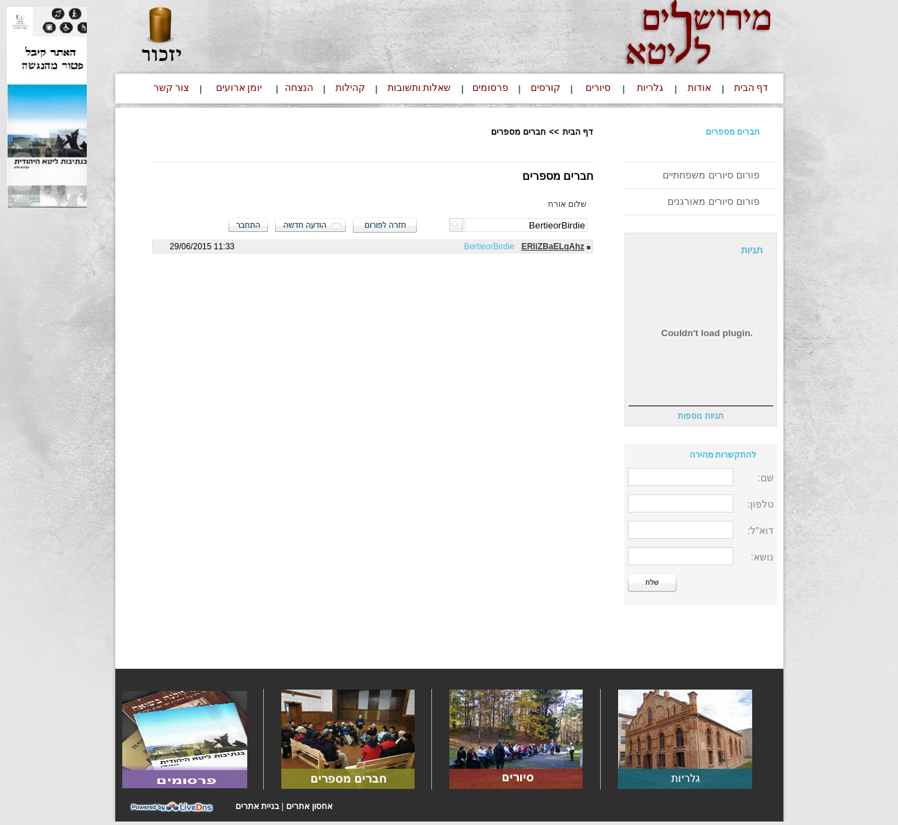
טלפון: (760, 504)
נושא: (762, 556)
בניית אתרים (257, 806)
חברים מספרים (733, 132)
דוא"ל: (760, 530)
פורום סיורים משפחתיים (711, 175)
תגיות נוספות (700, 416)
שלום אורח (567, 204)
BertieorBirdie (489, 246)
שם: (766, 477)
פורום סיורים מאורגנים (713, 201)
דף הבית (578, 132)
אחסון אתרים (309, 806)
